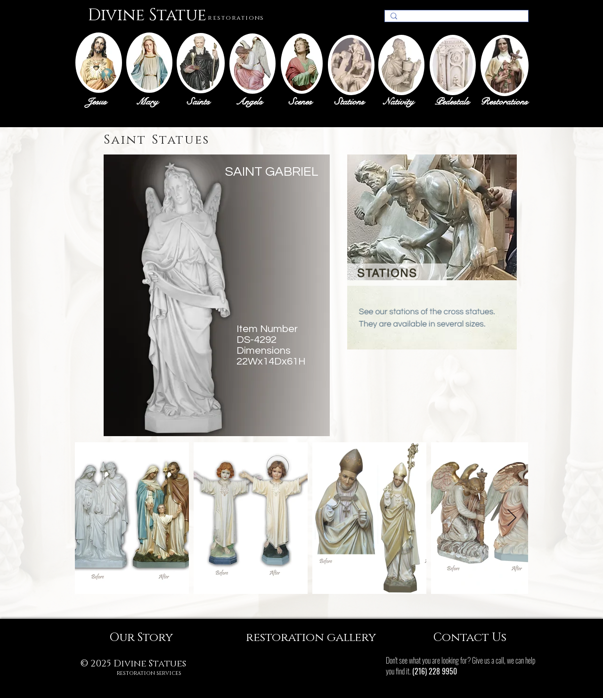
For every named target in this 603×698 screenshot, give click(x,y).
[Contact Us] (470, 637)
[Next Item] (511, 518)
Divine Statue (147, 15)
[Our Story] (141, 637)
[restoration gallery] (311, 637)
